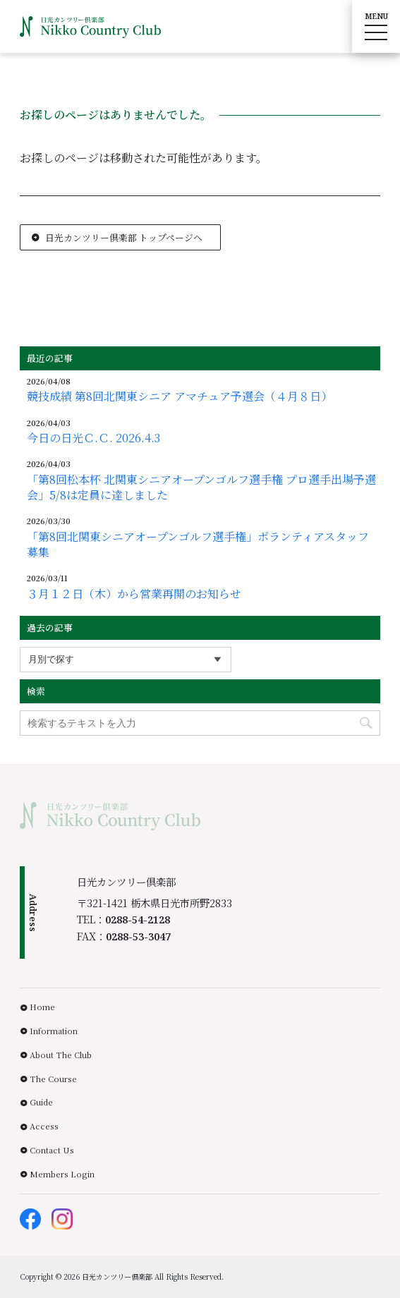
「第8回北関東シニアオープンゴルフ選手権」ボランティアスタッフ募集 (198, 544)
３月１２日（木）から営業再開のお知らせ (134, 594)
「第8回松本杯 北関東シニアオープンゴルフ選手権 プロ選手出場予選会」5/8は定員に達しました (201, 487)
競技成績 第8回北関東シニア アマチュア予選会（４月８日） (179, 396)
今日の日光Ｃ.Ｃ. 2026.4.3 (93, 438)
